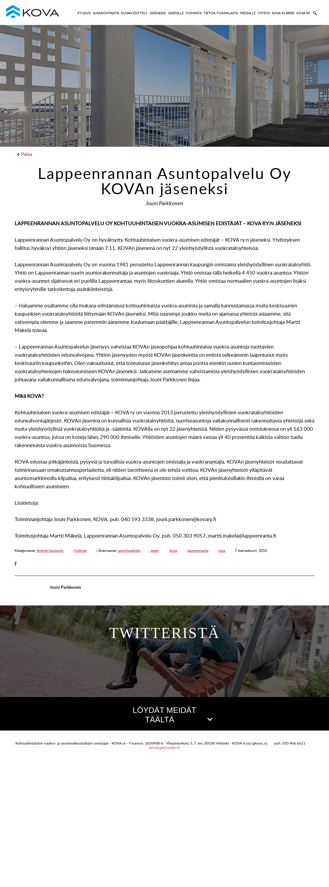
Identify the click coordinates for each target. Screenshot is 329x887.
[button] (164, 786)
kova (173, 550)
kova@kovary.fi (164, 872)
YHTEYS (263, 13)
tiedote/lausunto (50, 550)
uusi (222, 550)
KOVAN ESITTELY (134, 13)
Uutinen (80, 550)
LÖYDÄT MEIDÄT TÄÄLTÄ (172, 715)
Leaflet (267, 852)
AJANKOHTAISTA (106, 13)
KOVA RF (303, 13)
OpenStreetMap (294, 852)
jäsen (155, 550)
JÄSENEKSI (157, 13)
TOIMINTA (194, 13)
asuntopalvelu (129, 550)
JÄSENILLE (176, 13)
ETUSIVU (84, 13)
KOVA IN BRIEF (283, 13)
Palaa (25, 154)
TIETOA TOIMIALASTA (220, 13)
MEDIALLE (248, 13)
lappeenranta (197, 550)
